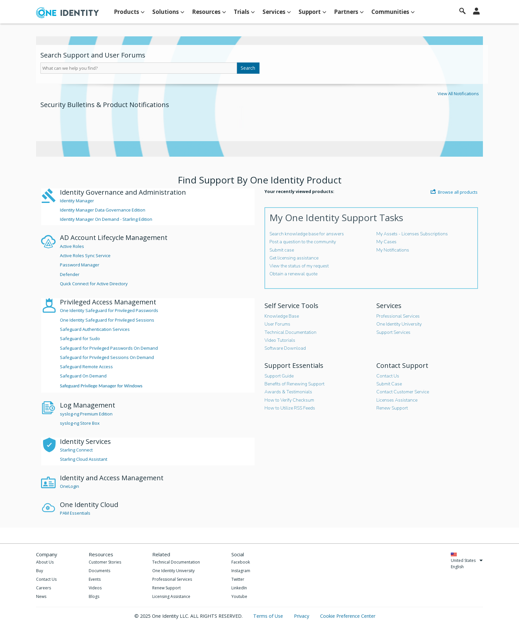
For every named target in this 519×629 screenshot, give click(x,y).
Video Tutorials (279, 340)
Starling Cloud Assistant (83, 459)
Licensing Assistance (171, 596)
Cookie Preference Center (347, 616)
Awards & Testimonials (288, 392)
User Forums (277, 324)
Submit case (281, 250)
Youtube (239, 596)
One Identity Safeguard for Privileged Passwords (109, 310)
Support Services (393, 332)
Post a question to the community (302, 242)
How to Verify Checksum (289, 400)
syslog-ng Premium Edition (86, 414)
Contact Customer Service (402, 392)
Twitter (237, 579)
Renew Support (392, 408)
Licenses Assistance (396, 400)
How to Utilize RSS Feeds (289, 408)
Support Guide (279, 376)
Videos (95, 588)
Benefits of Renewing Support (294, 384)
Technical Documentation (290, 332)
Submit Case (389, 384)
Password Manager (79, 265)
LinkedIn (239, 588)
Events (95, 579)
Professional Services (398, 316)
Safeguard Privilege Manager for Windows (101, 386)
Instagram (240, 570)
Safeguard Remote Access (86, 367)
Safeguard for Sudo (80, 338)
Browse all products (454, 192)
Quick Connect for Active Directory (94, 284)
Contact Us (387, 376)
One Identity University (399, 324)
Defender (69, 274)
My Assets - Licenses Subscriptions (412, 234)
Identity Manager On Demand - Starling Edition (106, 219)
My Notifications (392, 250)
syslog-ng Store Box (80, 423)
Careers (43, 588)
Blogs (94, 596)
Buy (39, 570)
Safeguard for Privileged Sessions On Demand (107, 357)
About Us (45, 562)
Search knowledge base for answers (306, 234)
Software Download (285, 348)
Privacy (302, 616)
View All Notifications (458, 94)
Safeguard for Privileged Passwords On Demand (109, 348)
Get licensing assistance (293, 258)
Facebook (240, 562)
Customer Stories (105, 562)
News (41, 596)
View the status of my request (299, 266)
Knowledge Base (281, 316)
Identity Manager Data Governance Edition (102, 210)
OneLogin (69, 486)
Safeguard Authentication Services (95, 329)
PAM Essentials (75, 513)
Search (248, 68)
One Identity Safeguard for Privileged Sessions (107, 320)
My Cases (386, 242)
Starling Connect (76, 450)
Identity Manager (77, 201)
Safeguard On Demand (83, 376)
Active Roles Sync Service (85, 255)
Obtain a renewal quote (293, 274)
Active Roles (72, 246)
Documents (99, 570)
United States (467, 560)
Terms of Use (268, 616)
